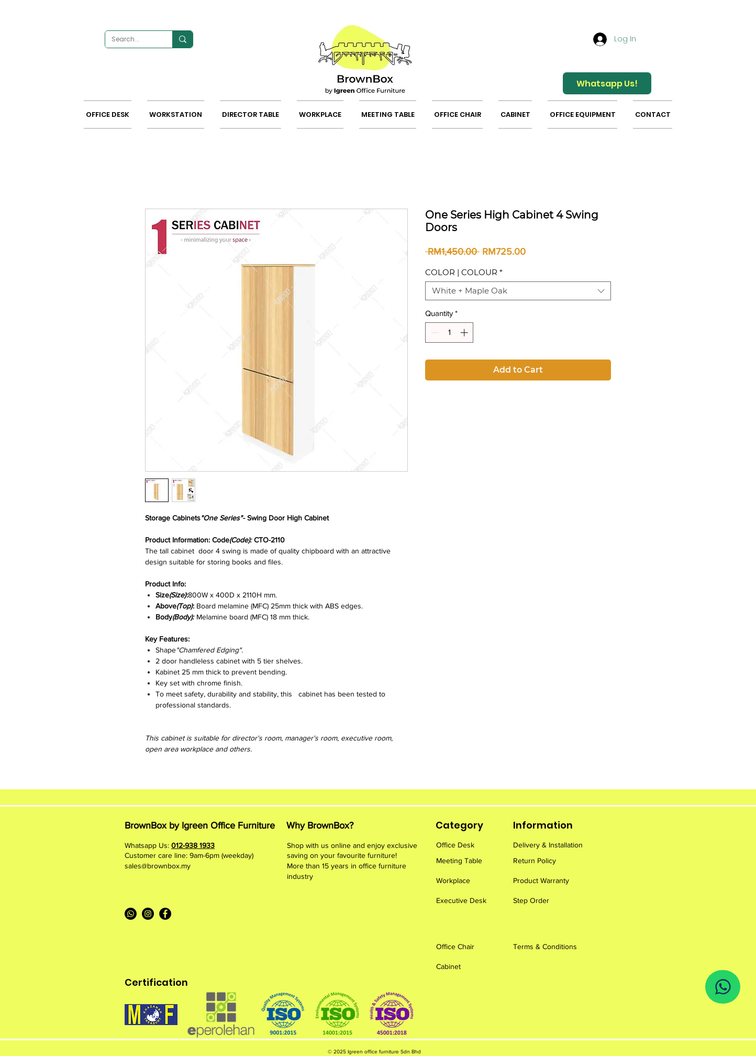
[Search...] (131, 39)
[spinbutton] (449, 332)
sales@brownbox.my (158, 866)
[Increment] (465, 332)
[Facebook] (165, 914)
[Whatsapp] (131, 914)
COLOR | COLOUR (464, 272)
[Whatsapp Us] (722, 987)
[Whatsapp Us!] (607, 83)
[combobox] (518, 290)
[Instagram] (148, 914)
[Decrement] (434, 332)
